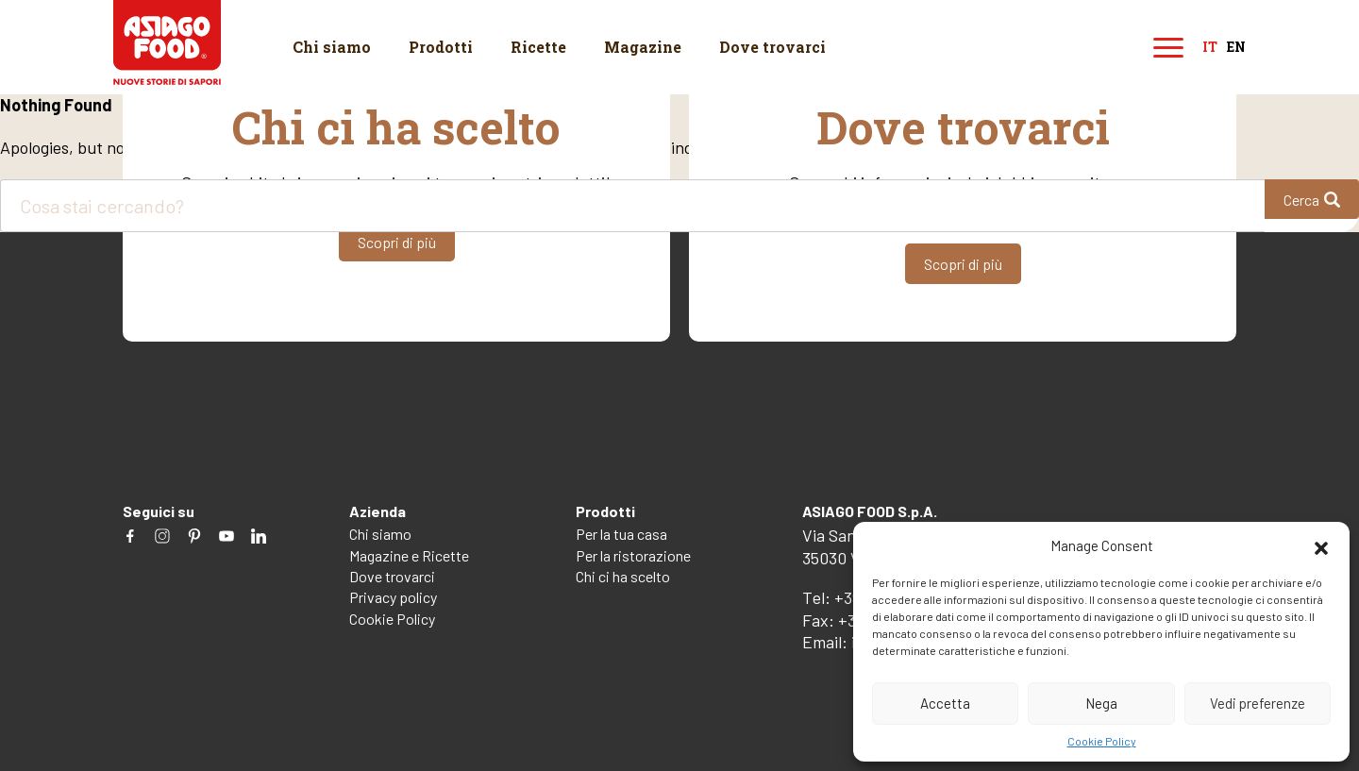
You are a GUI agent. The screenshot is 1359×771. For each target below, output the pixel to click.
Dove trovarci (772, 47)
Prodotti (441, 47)
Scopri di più (397, 241)
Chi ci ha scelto (623, 576)
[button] (1321, 545)
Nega (1101, 703)
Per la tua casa (621, 534)
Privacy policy (393, 597)
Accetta (945, 703)
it (1209, 48)
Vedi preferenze (1257, 703)
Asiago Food (167, 43)
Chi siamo (332, 47)
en (1236, 48)
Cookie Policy (1101, 740)
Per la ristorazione (633, 555)
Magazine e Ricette (409, 555)
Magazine (642, 47)
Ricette (538, 47)
